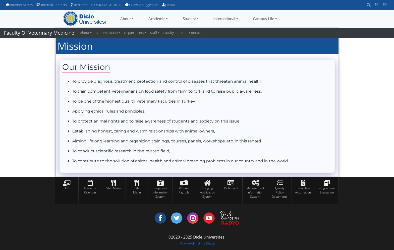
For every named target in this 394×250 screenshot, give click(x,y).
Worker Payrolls (184, 190)
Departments (134, 32)
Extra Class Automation (303, 190)
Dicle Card (231, 188)
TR (376, 4)
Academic (156, 18)
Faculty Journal (174, 32)
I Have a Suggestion (141, 4)
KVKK (168, 4)
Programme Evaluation (327, 190)
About (125, 18)
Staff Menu (113, 188)
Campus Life (263, 18)
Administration (107, 32)
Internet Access (19, 4)
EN (385, 4)
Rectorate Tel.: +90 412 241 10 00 (96, 4)
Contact (195, 32)
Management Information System (255, 192)
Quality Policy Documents (279, 192)
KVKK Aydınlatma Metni (197, 243)
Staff (153, 32)
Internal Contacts (52, 4)
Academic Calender (90, 190)
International (224, 18)
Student (189, 18)
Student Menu (137, 190)
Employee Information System (161, 192)
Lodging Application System (207, 192)
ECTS (66, 188)
